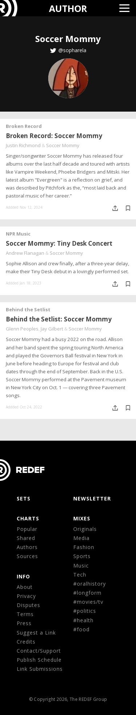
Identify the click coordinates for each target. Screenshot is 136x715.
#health (83, 620)
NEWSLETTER (92, 498)
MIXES (81, 518)
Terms (25, 614)
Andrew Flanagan (25, 253)
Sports (82, 556)
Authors (27, 547)
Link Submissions (40, 668)
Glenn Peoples (22, 328)
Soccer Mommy (62, 145)
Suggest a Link (36, 632)
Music (81, 565)
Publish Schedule (39, 659)
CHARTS (28, 518)
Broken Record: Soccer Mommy (54, 136)
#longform (87, 592)
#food (81, 629)
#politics (84, 610)
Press (24, 623)
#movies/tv (88, 601)
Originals (85, 528)
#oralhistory (89, 583)
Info (23, 576)
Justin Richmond (23, 145)
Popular (27, 528)
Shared (26, 538)
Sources (27, 556)
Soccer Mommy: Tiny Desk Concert (59, 243)
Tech (79, 574)
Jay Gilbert (52, 328)
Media (81, 538)
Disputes (28, 605)
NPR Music (18, 233)
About (25, 586)
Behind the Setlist (28, 309)
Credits (26, 641)
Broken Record (24, 126)
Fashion (83, 547)
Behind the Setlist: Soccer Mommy (59, 319)
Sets (23, 498)
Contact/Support (39, 650)
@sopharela (72, 50)
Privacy (26, 596)
